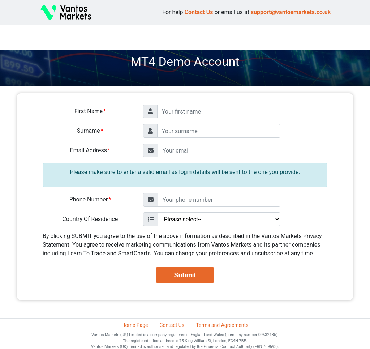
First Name (88, 111)
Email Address (88, 150)
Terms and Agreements (222, 325)
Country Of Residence (90, 219)
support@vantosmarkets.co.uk (291, 12)
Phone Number (88, 199)
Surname (88, 130)
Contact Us (199, 12)
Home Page (135, 325)
